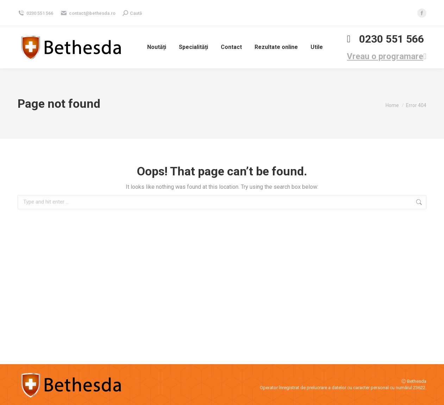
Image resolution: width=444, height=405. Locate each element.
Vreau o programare (386, 56)
